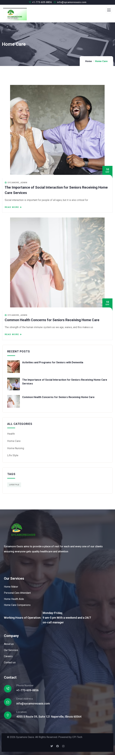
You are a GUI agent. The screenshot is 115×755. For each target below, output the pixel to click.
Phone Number (25, 685)
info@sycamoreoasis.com (71, 2)
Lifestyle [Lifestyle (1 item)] (14, 485)
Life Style (12, 455)
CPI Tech (77, 737)
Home (88, 61)
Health (11, 433)
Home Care (13, 441)
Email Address (24, 698)
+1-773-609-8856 (42, 2)
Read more (12, 207)
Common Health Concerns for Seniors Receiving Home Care (52, 320)
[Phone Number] (8, 689)
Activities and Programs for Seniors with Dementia (52, 362)
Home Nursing (15, 448)
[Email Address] (8, 702)
